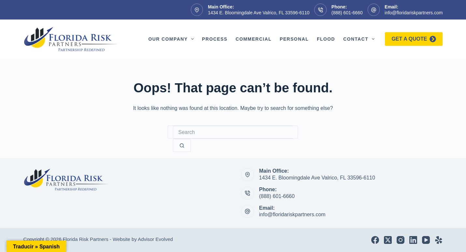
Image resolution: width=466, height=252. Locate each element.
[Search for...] (233, 132)
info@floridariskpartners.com (414, 12)
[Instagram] (400, 240)
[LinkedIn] (413, 240)
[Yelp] (439, 240)
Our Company (172, 39)
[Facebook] (375, 240)
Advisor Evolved (155, 239)
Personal (294, 39)
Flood (326, 39)
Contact (360, 39)
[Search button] (182, 145)
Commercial (253, 39)
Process (214, 39)
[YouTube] (426, 240)
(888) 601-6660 (347, 12)
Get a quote (413, 39)
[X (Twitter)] (388, 240)
